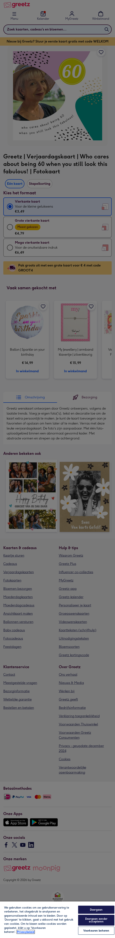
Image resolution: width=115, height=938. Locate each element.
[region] (57, 919)
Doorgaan (96, 909)
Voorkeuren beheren (96, 930)
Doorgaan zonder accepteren (96, 920)
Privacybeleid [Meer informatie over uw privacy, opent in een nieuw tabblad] (25, 931)
